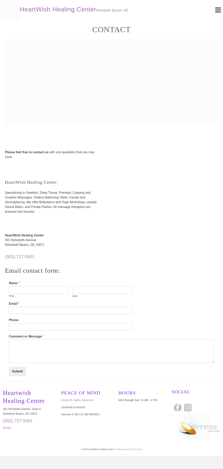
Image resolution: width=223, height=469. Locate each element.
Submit (17, 371)
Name (14, 283)
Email (14, 303)
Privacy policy (121, 449)
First (11, 295)
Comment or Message (26, 336)
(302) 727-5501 (20, 256)
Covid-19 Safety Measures (77, 400)
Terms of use (136, 449)
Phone (14, 320)
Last (74, 295)
